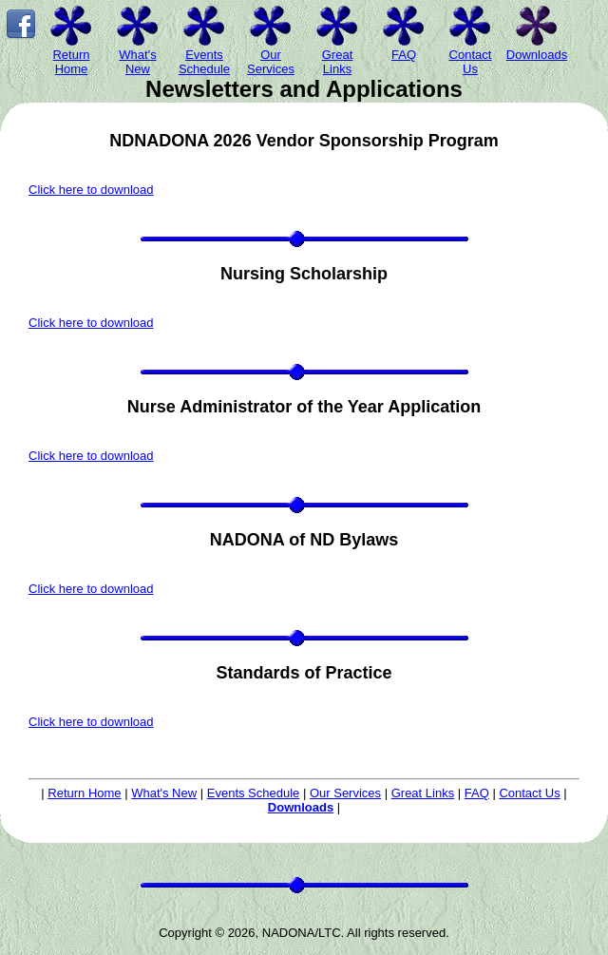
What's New (164, 793)
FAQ (477, 793)
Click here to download (91, 189)
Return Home (84, 793)
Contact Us (529, 793)
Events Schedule (253, 793)
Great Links (422, 793)
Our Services (345, 793)
